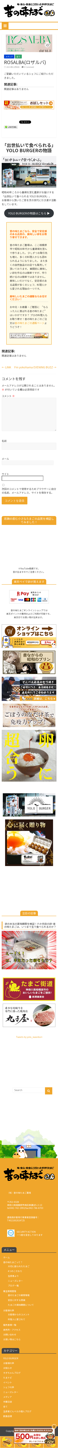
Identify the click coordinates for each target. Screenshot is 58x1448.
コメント (8, 396)
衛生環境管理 (9, 1291)
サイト (5, 474)
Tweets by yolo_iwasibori (29, 1036)
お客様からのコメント (19, 1314)
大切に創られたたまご (19, 1266)
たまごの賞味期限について (21, 1304)
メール (5, 459)
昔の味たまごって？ (13, 1262)
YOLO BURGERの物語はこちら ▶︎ (29, 213)
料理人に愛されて (16, 1319)
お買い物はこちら (12, 1339)
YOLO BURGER (10, 1358)
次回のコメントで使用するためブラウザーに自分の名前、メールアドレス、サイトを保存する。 (29, 490)
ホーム (6, 1257)
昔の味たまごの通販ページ (29, 323)
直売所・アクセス (11, 1329)
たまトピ (7, 1377)
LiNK (6, 367)
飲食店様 (7, 1416)
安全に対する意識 (16, 1300)
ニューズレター (15, 1280)
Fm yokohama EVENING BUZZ (35, 367)
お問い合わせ (9, 1334)
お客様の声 (8, 1310)
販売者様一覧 (9, 1324)
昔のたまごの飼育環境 (19, 1295)
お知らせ (7, 1367)
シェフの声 (8, 1387)
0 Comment (28, 67)
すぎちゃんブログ (12, 1372)
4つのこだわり (15, 1271)
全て (18, 56)
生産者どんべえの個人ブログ (17, 1411)
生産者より (13, 1275)
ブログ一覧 (13, 1285)
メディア (9, 56)
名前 (4, 441)
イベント (7, 1382)
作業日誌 (7, 1401)
